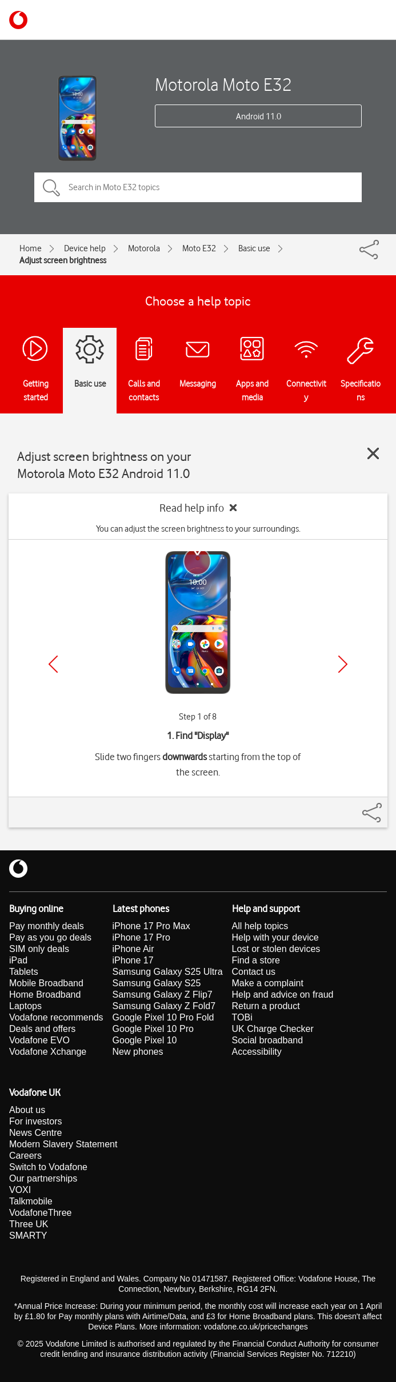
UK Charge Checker (273, 1029)
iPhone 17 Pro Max (151, 926)
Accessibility (257, 1051)
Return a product (266, 1006)
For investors (35, 1121)
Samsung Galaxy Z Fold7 (164, 1006)
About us (27, 1110)
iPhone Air (133, 949)
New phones (138, 1051)
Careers (25, 1155)
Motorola (144, 248)
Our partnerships (43, 1178)
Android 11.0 (258, 116)
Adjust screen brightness (62, 260)
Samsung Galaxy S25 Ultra (168, 972)
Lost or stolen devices (276, 949)
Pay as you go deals (50, 937)
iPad (18, 960)
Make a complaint (267, 983)
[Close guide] (373, 453)
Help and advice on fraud (283, 994)
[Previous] (53, 664)
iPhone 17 (133, 960)
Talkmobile (31, 1201)
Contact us (253, 972)
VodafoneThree (40, 1213)
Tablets (23, 972)
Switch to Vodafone (48, 1167)
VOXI (20, 1190)
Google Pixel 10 (145, 1040)
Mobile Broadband (46, 983)
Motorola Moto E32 (223, 84)
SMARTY (28, 1235)
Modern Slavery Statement (63, 1144)
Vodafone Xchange (47, 1051)
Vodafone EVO (39, 1040)
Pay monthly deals (46, 926)
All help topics (260, 926)
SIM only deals (39, 949)
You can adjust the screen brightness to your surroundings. (198, 529)
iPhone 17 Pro (141, 937)
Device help (85, 248)
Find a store (256, 960)
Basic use (254, 248)
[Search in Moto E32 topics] (198, 187)
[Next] (342, 664)
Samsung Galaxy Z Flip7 (163, 994)
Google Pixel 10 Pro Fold (163, 1017)
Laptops (25, 1006)
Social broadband (267, 1040)
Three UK (28, 1224)
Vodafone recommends (56, 1017)
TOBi (242, 1017)
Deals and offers (42, 1029)
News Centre (35, 1133)
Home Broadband (45, 994)
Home (30, 248)
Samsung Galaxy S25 (157, 983)
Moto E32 (199, 248)
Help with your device (275, 937)
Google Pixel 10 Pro (153, 1029)
